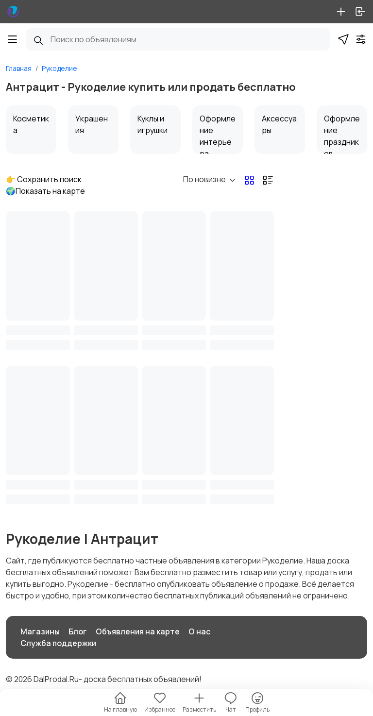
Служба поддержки (58, 643)
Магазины (40, 631)
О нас (199, 631)
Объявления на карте (138, 631)
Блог (77, 631)
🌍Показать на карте (45, 191)
